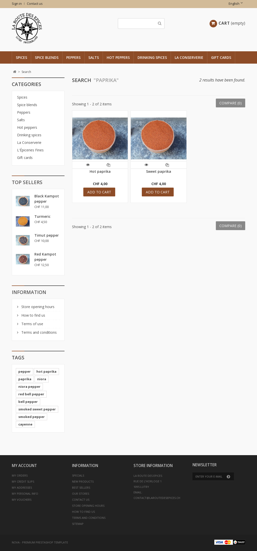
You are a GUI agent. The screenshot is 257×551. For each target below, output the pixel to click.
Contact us (35, 4)
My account (24, 465)
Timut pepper (46, 235)
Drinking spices (152, 57)
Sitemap (78, 524)
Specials (78, 475)
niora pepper (29, 386)
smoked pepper (31, 416)
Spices (21, 57)
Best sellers (81, 487)
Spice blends (46, 57)
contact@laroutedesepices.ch (157, 498)
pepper (24, 371)
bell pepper (28, 401)
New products (83, 481)
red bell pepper (31, 394)
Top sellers (27, 182)
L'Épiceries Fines (30, 150)
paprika (24, 379)
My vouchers (21, 499)
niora (41, 379)
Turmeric (42, 216)
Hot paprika (100, 171)
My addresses (22, 487)
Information (29, 292)
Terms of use (31, 323)
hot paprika (46, 371)
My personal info (25, 493)
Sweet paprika (158, 171)
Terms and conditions (38, 332)
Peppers (73, 57)
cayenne (25, 424)
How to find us (32, 315)
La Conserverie (189, 57)
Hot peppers (118, 57)
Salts (93, 57)
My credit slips (23, 481)
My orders (20, 475)
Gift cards (221, 57)
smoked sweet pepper (37, 409)
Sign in (17, 4)
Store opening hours (37, 306)
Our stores (80, 493)
